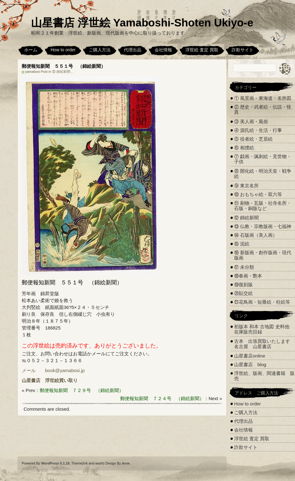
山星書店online (249, 355)
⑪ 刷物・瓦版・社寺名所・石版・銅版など (262, 205)
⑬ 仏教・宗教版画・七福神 (262, 226)
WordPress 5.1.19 (55, 463)
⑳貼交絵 (243, 293)
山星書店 (31, 380)
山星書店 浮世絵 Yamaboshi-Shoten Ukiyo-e (142, 22)
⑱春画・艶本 (248, 275)
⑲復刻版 (243, 284)
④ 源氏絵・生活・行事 (258, 130)
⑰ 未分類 (244, 267)
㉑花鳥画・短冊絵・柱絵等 (262, 302)
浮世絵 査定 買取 (201, 49)
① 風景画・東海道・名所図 (262, 98)
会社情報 (163, 49)
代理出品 (132, 49)
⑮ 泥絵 (241, 243)
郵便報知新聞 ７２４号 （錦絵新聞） (162, 398)
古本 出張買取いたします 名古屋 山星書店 (264, 344)
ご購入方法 (100, 49)
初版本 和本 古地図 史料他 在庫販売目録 (261, 329)
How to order (63, 49)
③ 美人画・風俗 (251, 121)
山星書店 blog (250, 364)
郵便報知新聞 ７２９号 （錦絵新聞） (82, 390)
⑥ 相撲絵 (244, 147)
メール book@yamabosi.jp (53, 370)
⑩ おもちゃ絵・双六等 (258, 194)
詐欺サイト (242, 49)
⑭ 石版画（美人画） (255, 235)
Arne (125, 463)
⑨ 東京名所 (246, 185)
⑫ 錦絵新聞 (61, 71)
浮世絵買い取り (61, 380)
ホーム (30, 49)
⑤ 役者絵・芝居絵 (253, 139)
